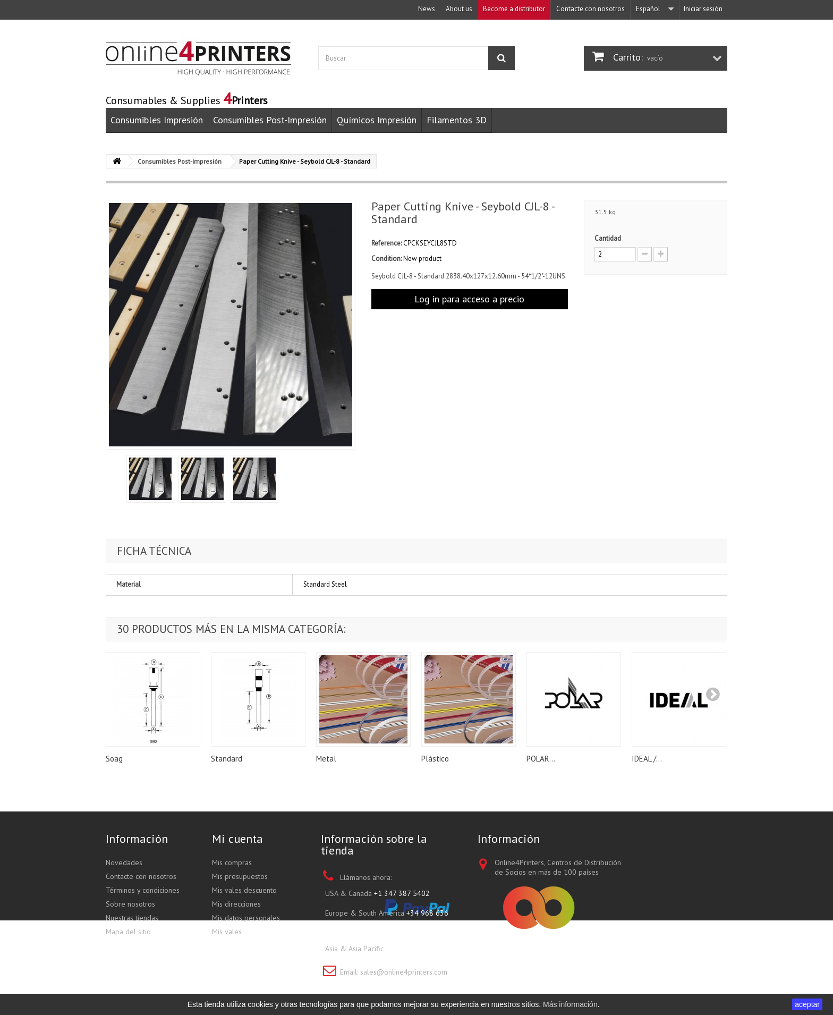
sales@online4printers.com (403, 972)
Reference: (386, 243)
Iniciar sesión (703, 8)
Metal (326, 759)
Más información (570, 1004)
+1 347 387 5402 (402, 893)
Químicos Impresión (376, 120)
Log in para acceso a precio (469, 299)
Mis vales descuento (244, 890)
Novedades (124, 862)
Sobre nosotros (130, 904)
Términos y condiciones (143, 890)
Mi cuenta (237, 838)
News (426, 8)
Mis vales (227, 931)
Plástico (435, 759)
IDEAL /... (647, 759)
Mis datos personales (246, 918)
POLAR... (540, 759)
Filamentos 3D (457, 120)
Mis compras (232, 862)
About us (459, 8)
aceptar (807, 1004)
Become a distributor (514, 8)
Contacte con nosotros (590, 8)
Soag (114, 759)
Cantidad (607, 238)
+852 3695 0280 (413, 948)
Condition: (386, 258)
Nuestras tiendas (132, 918)
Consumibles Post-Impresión (270, 120)
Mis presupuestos (240, 876)
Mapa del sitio (128, 931)
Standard (226, 759)
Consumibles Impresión (156, 120)
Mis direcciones (236, 904)
